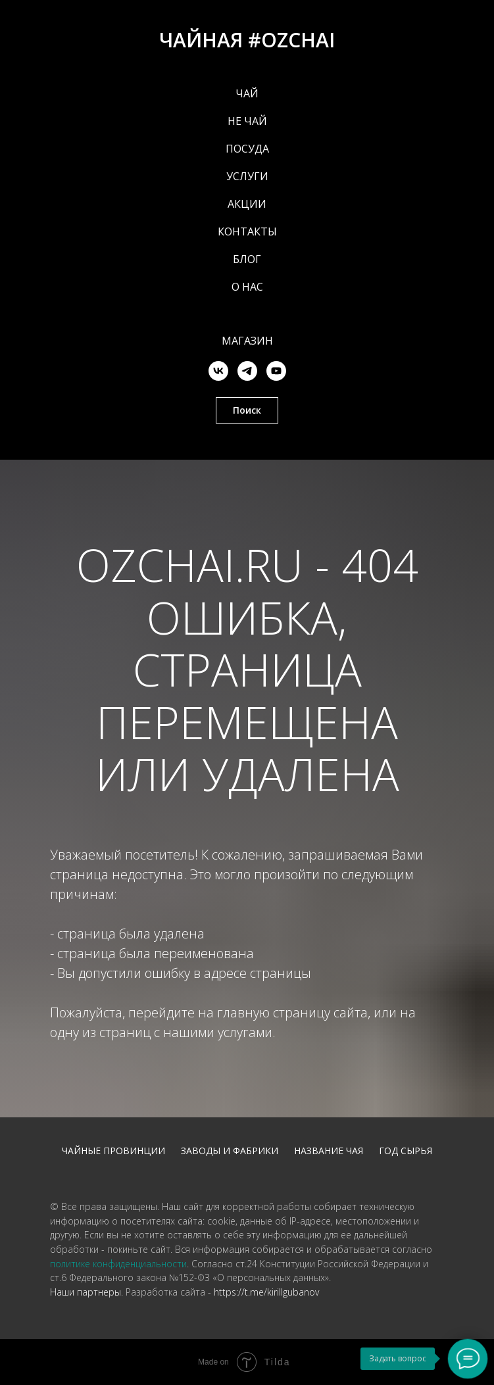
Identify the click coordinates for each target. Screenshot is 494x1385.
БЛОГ (247, 259)
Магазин (247, 340)
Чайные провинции (113, 1150)
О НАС (247, 286)
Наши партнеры (85, 1292)
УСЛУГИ (247, 176)
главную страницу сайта (292, 1012)
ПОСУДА (247, 148)
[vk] (218, 371)
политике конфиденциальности (118, 1263)
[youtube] (276, 371)
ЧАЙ (247, 93)
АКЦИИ (247, 204)
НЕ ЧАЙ (247, 121)
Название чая (328, 1150)
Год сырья (405, 1150)
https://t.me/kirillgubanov (266, 1292)
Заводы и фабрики (229, 1150)
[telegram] (247, 371)
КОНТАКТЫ (247, 231)
